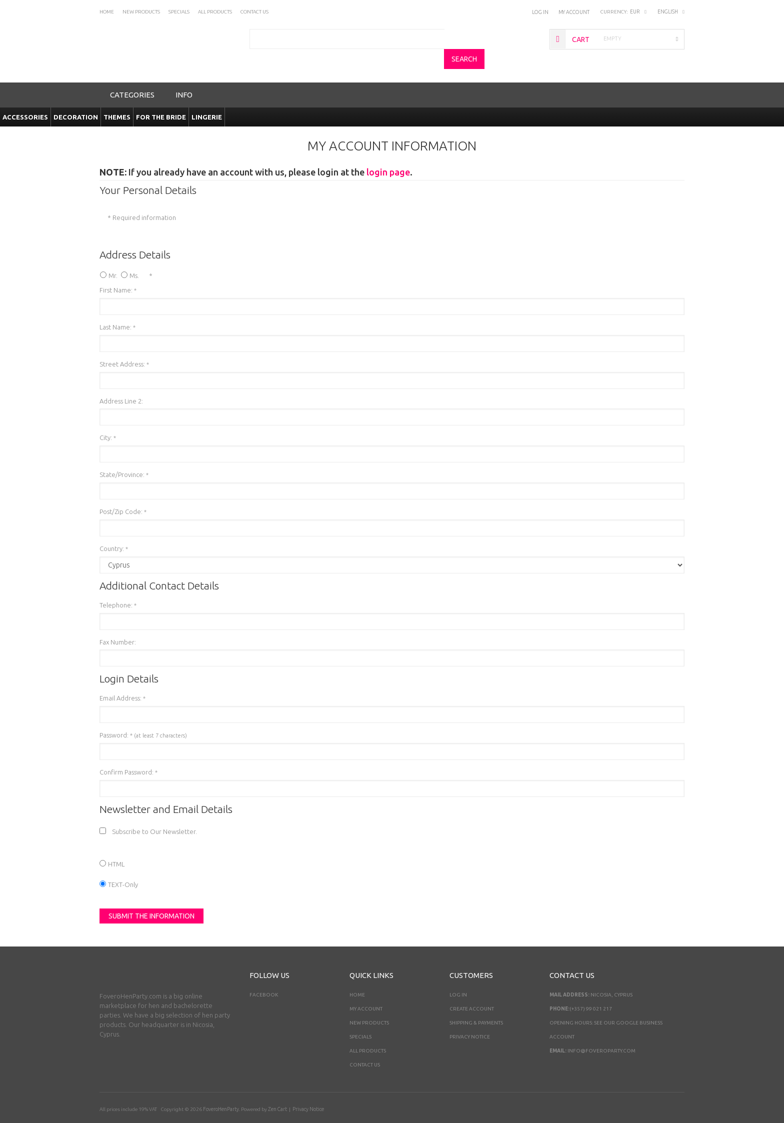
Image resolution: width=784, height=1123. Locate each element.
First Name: (118, 270)
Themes (117, 97)
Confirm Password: (129, 752)
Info (184, 75)
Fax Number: (118, 622)
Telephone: (118, 585)
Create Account (472, 989)
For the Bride (161, 97)
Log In (541, 11)
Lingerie (207, 97)
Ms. (134, 256)
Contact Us (365, 1045)
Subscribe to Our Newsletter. (155, 812)
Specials (361, 1017)
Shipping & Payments (476, 1003)
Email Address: (123, 678)
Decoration (76, 97)
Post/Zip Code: (123, 492)
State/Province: (124, 455)
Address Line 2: (121, 381)
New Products (369, 1003)
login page (388, 153)
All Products (368, 1031)
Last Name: (118, 307)
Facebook (264, 975)
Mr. (113, 256)
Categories (132, 75)
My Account (574, 11)
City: (108, 418)
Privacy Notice (470, 1017)
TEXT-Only (123, 865)
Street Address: (124, 344)
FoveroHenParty (221, 1089)
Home (357, 975)
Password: (143, 715)
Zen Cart (277, 1089)
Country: (114, 529)
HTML (116, 844)
